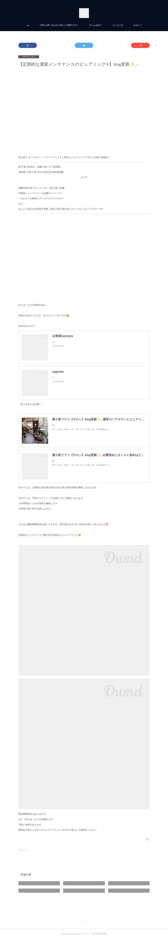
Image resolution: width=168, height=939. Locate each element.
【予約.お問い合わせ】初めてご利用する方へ (59, 25)
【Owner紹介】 (95, 25)
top (27, 25)
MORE (136, 25)
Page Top (84, 920)
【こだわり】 (118, 25)
